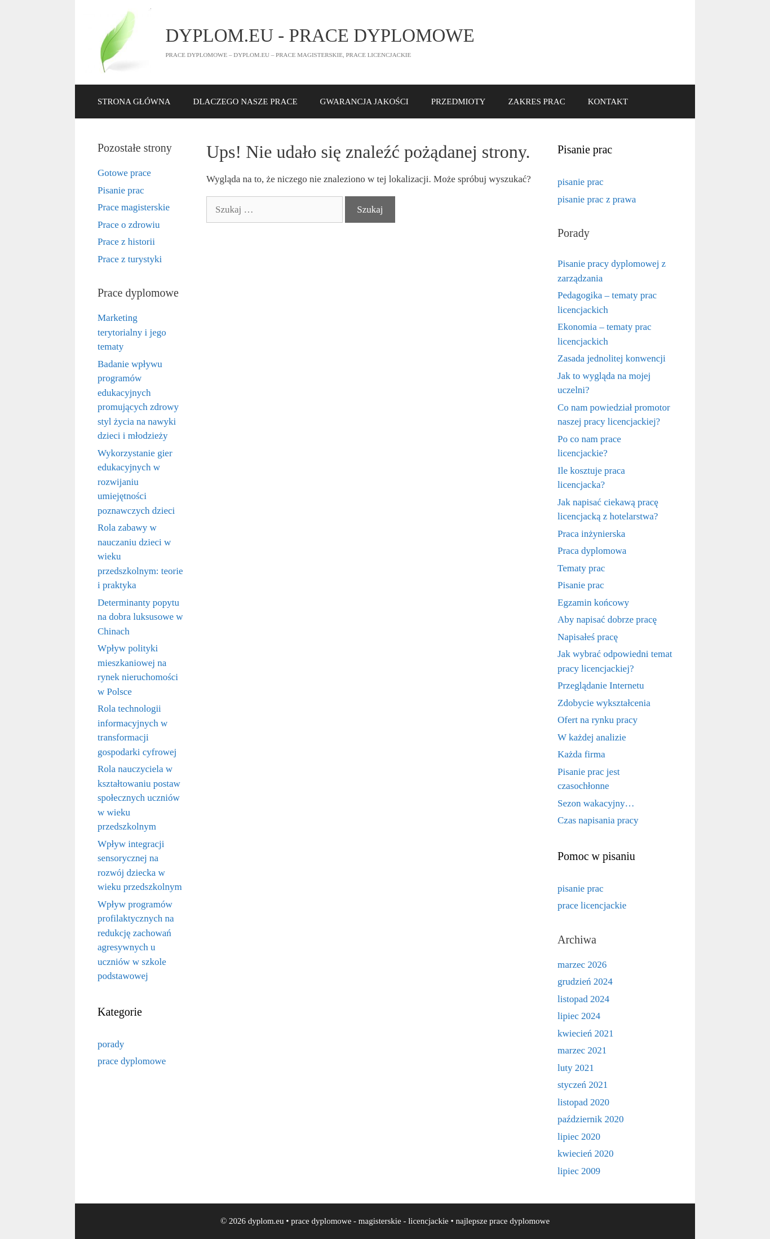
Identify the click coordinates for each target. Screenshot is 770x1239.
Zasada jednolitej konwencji (611, 358)
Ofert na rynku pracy (597, 720)
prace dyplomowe (132, 1061)
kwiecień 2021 (585, 1033)
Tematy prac (581, 568)
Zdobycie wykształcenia (603, 703)
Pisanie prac (121, 190)
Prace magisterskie (134, 207)
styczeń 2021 (582, 1084)
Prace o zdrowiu (129, 224)
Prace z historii (126, 241)
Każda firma (581, 754)
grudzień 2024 (585, 981)
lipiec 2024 (578, 1016)
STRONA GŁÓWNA (134, 101)
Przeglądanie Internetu (600, 685)
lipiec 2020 (578, 1136)
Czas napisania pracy (598, 820)
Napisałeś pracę (587, 637)
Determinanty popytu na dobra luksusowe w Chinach (140, 617)
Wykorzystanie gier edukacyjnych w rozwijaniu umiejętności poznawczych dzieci (136, 482)
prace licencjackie (591, 905)
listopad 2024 (583, 999)
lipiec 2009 (578, 1171)
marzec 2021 (582, 1050)
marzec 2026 (582, 964)
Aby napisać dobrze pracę (607, 619)
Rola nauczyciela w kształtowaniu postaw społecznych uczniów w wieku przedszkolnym (139, 798)
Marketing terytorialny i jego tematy (132, 332)
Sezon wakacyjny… (595, 803)
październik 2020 (590, 1119)
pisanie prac (580, 182)
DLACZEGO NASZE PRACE (245, 101)
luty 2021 (575, 1067)
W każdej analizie (591, 737)
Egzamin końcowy (593, 602)
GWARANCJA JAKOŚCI (364, 101)
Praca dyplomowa (591, 550)
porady (111, 1044)
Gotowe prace (124, 172)
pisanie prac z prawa (596, 199)
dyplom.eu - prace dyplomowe (320, 35)
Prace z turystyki (130, 259)
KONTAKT (608, 101)
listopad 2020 (583, 1102)
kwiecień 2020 (585, 1153)
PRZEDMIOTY (458, 101)
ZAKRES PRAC (536, 101)
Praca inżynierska (591, 533)
